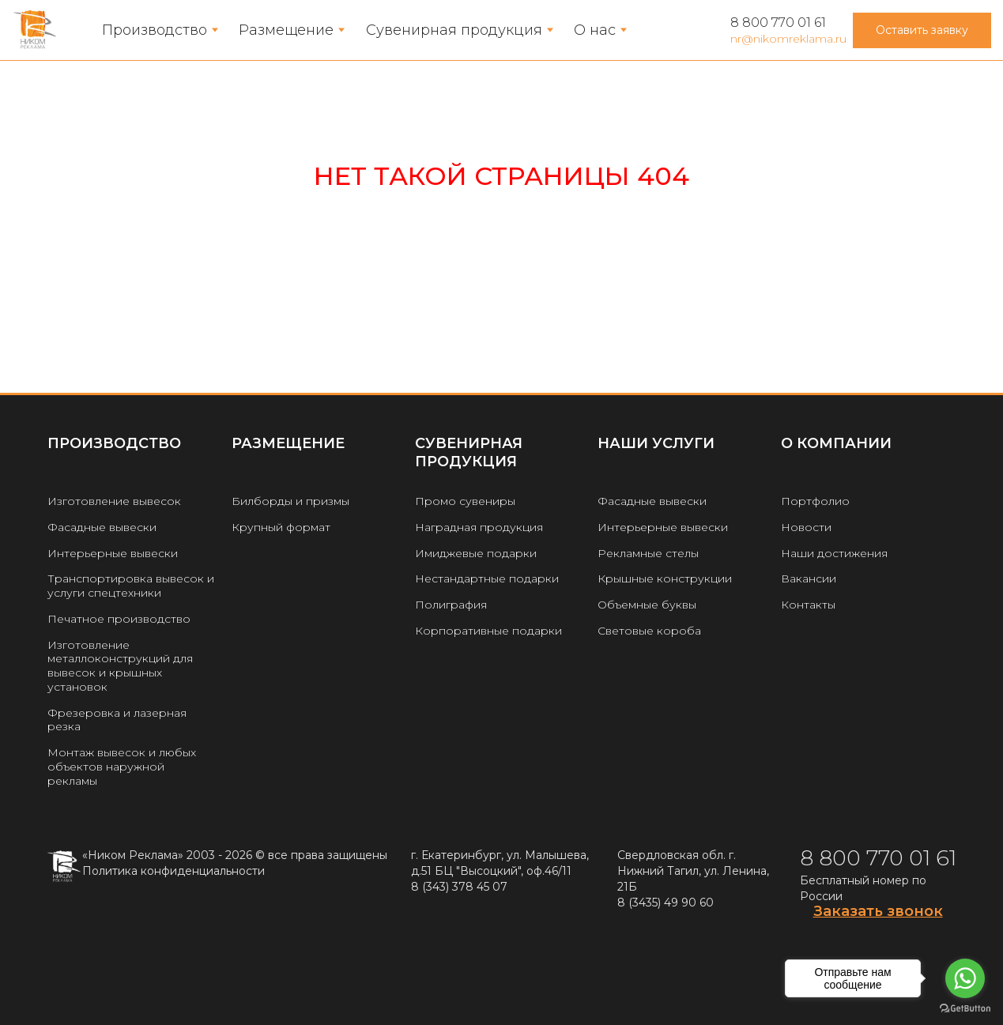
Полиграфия (451, 604)
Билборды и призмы (290, 501)
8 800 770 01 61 (778, 22)
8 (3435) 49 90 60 (665, 902)
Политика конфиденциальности (173, 871)
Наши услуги (656, 443)
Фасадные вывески (101, 527)
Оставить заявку (922, 30)
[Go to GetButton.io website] (965, 1009)
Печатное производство (118, 619)
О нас (595, 30)
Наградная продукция (479, 527)
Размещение (286, 30)
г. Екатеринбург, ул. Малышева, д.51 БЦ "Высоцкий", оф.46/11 (500, 863)
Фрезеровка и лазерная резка (117, 720)
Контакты (808, 604)
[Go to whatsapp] (965, 978)
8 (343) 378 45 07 (459, 887)
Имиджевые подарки (476, 553)
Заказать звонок (878, 911)
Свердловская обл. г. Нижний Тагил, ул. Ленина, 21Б (693, 871)
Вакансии (808, 578)
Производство (154, 30)
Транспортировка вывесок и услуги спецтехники (130, 585)
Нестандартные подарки (487, 578)
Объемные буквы (647, 604)
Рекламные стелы (648, 553)
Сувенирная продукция (454, 30)
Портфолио (815, 501)
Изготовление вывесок (114, 501)
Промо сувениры (465, 501)
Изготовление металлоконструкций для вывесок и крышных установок (120, 666)
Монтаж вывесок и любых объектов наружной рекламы (121, 766)
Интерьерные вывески (112, 553)
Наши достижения (834, 553)
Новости (806, 527)
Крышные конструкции (665, 578)
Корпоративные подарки (488, 631)
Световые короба (649, 631)
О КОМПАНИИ (836, 443)
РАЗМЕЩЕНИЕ (288, 443)
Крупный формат (281, 527)
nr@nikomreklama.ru (788, 38)
